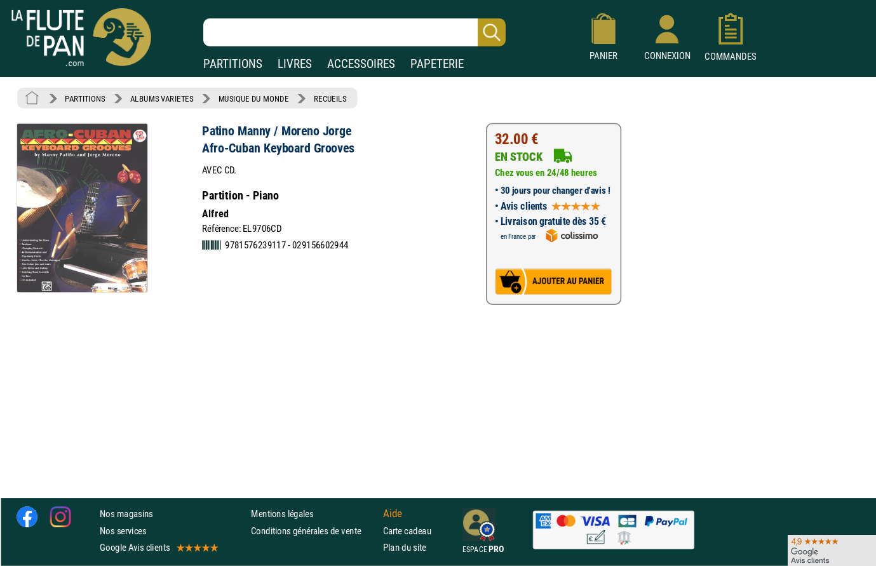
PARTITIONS (232, 64)
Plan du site (404, 547)
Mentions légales (282, 514)
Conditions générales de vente (314, 530)
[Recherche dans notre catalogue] (354, 32)
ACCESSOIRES (361, 64)
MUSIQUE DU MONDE (254, 98)
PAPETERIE (437, 64)
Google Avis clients (158, 547)
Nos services (123, 530)
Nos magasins (126, 514)
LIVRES (295, 64)
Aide (392, 514)
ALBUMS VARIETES (161, 98)
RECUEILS (330, 98)
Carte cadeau (407, 530)
